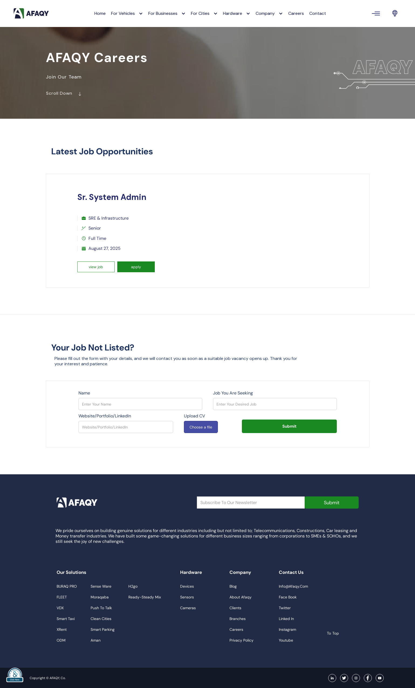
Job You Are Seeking (233, 393)
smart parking (103, 629)
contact (317, 13)
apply (136, 266)
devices (187, 586)
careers (296, 13)
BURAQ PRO (67, 586)
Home (100, 13)
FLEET (62, 597)
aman (96, 640)
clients (235, 607)
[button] (127, 13)
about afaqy (240, 597)
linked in (286, 618)
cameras (188, 607)
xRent (62, 629)
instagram (287, 629)
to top (328, 633)
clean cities (101, 618)
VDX (60, 607)
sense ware (101, 586)
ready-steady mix (144, 597)
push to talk (101, 607)
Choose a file (201, 427)
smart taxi (66, 618)
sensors (187, 597)
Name (84, 393)
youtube (286, 640)
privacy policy (241, 640)
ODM (61, 640)
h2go (133, 586)
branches (237, 618)
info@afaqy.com (293, 586)
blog (233, 586)
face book (288, 597)
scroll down (68, 94)
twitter (285, 607)
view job (96, 266)
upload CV (194, 416)
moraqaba (100, 597)
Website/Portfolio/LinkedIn (104, 416)
